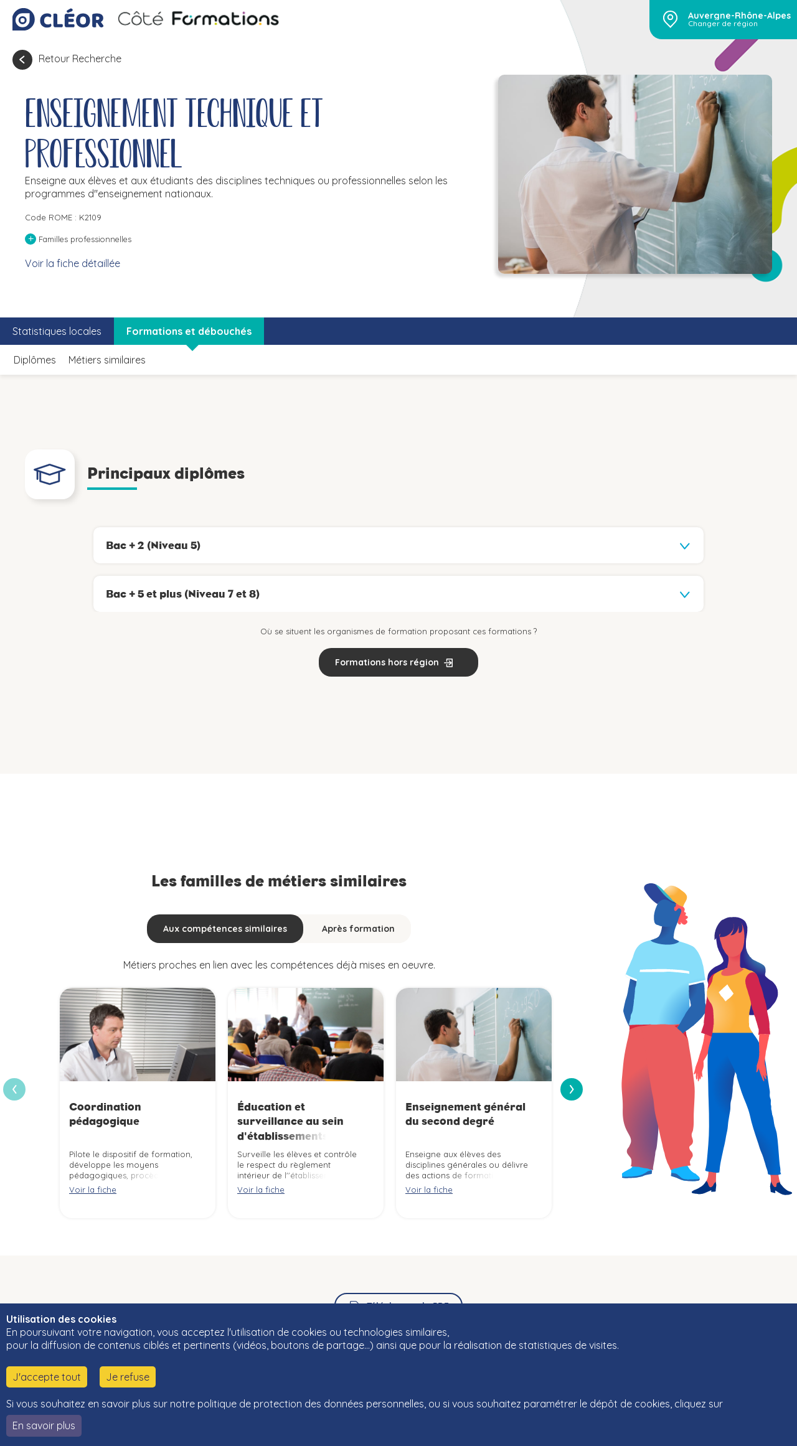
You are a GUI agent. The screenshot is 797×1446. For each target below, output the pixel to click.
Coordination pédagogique (105, 1114)
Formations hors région (387, 662)
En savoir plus (43, 1425)
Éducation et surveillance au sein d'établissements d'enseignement (290, 1128)
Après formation (358, 928)
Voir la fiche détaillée (72, 263)
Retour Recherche (80, 58)
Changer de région (723, 23)
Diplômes (35, 360)
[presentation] (571, 1089)
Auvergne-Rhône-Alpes (739, 15)
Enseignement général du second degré (465, 1114)
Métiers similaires (107, 360)
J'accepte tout (46, 1377)
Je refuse (127, 1377)
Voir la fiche (92, 1190)
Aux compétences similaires (225, 928)
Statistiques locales (56, 331)
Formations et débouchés (189, 331)
